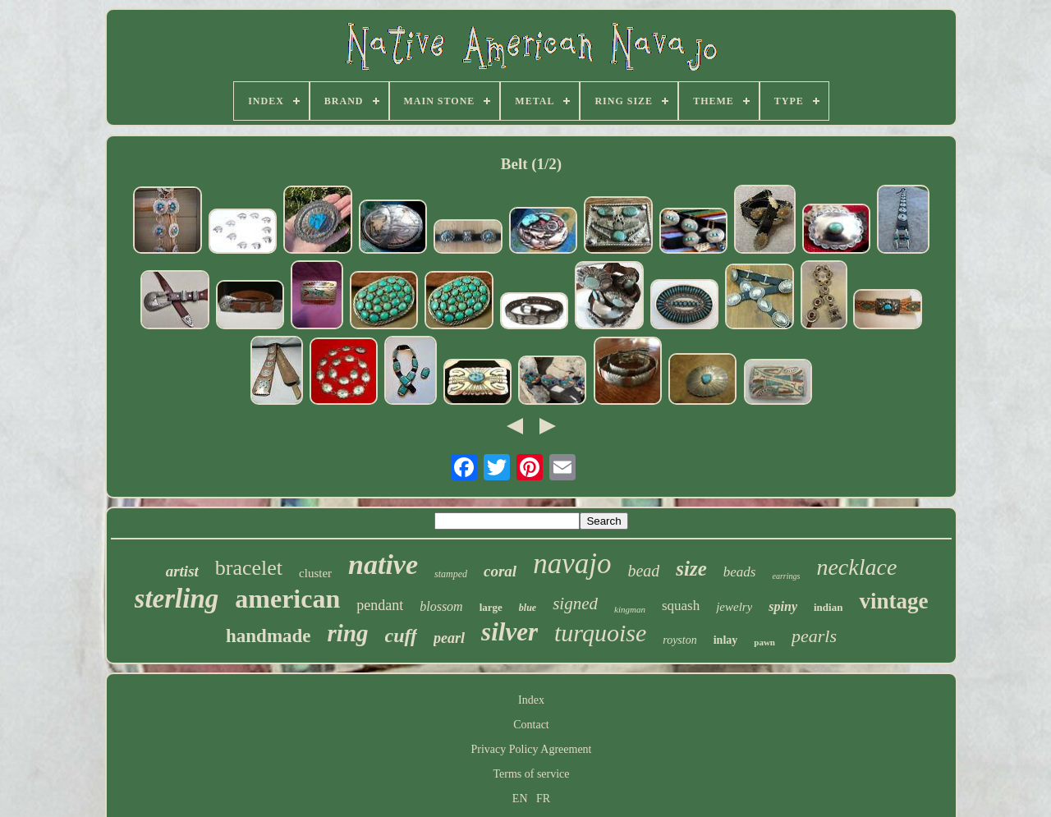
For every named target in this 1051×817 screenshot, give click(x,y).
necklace (856, 567)
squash (681, 605)
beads (739, 572)
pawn (764, 642)
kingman (629, 609)
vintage (893, 601)
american (287, 598)
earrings (786, 576)
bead (643, 571)
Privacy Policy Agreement (531, 749)
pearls (814, 636)
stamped (450, 574)
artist (182, 571)
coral (500, 571)
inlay (726, 640)
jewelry (734, 606)
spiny (783, 606)
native (383, 564)
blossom (441, 606)
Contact (531, 724)
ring (348, 633)
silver (509, 631)
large (491, 607)
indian (828, 607)
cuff (401, 635)
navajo (572, 564)
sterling (177, 598)
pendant (379, 605)
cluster (315, 573)
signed (575, 603)
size (691, 569)
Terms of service (531, 774)
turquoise (600, 632)
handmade (268, 636)
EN (520, 798)
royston (679, 640)
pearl (449, 638)
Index (531, 700)
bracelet (248, 568)
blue (527, 607)
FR (543, 798)
